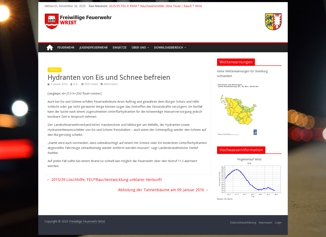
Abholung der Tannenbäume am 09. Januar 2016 (163, 189)
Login (278, 222)
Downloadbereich (168, 47)
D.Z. (75, 84)
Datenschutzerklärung (243, 222)
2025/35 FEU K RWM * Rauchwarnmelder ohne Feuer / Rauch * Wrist (155, 6)
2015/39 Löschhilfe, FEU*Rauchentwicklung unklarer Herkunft (104, 179)
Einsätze (120, 47)
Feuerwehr (65, 47)
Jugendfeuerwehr (93, 47)
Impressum (265, 222)
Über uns (139, 47)
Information (111, 84)
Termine (54, 69)
